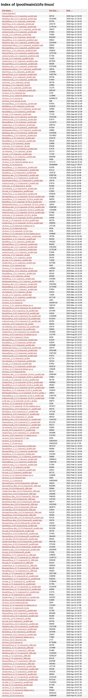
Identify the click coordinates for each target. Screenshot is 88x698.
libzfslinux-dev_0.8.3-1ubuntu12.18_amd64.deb (21, 316)
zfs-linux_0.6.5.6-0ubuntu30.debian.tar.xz (19, 600)
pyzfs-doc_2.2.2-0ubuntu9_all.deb (16, 358)
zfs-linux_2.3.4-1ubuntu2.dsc (14, 159)
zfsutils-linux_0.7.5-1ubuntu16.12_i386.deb (19, 565)
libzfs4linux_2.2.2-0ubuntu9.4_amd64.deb (19, 173)
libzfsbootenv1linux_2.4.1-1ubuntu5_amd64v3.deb (22, 45)
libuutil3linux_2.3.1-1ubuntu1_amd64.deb (19, 273)
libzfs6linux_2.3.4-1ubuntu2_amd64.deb (18, 138)
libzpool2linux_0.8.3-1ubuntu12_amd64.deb (20, 613)
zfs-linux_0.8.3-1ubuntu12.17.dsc (15, 438)
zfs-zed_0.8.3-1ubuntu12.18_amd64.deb (18, 329)
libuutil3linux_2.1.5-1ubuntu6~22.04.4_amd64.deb (22, 385)
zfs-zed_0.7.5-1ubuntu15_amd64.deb (17, 685)
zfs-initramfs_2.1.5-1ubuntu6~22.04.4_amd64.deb (22, 377)
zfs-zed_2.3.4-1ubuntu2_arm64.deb (16, 114)
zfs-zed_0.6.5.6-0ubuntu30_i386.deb (17, 488)
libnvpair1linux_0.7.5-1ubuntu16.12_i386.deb (20, 568)
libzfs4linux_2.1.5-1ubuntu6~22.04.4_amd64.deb (22, 390)
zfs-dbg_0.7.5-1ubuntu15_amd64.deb (17, 682)
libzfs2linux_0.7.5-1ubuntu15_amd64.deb (19, 666)
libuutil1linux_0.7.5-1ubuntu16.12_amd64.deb (20, 592)
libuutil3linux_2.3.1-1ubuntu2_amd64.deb (19, 239)
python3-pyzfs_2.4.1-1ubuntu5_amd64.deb (19, 80)
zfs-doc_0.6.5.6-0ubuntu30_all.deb (16, 552)
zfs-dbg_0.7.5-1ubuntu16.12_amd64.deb (18, 581)
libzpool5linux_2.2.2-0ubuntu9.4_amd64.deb (20, 178)
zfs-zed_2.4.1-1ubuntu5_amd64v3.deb (18, 59)
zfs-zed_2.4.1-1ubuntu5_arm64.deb (16, 35)
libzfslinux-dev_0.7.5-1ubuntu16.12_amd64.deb (21, 587)
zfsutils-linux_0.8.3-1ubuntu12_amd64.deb (19, 629)
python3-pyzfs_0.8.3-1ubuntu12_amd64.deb (20, 616)
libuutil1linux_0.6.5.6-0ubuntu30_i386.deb (19, 515)
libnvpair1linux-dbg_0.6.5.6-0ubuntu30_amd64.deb (23, 518)
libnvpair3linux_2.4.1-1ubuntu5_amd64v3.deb (20, 48)
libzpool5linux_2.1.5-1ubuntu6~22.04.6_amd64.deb (23, 210)
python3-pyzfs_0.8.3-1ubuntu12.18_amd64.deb (21, 321)
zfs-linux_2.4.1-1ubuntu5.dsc (14, 93)
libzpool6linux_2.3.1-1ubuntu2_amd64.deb (19, 250)
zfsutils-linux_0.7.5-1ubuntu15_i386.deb (18, 664)
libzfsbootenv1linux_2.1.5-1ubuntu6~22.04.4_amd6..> (24, 393)
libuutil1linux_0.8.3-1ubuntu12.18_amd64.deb (20, 313)
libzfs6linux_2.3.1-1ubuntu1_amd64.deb (18, 279)
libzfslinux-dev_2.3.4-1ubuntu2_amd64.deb (19, 133)
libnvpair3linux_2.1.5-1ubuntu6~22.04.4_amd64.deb (23, 388)
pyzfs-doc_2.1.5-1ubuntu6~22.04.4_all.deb (19, 401)
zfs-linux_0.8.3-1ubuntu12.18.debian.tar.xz (19, 334)
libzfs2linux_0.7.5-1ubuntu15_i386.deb (18, 648)
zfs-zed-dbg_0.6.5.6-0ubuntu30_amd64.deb (20, 539)
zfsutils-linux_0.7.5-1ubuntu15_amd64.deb (19, 672)
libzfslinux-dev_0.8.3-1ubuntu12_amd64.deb (20, 626)
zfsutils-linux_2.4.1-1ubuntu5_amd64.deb (19, 90)
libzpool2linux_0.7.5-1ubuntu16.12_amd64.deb (21, 579)
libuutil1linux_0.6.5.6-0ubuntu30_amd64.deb (20, 534)
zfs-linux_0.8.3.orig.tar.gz (12, 642)
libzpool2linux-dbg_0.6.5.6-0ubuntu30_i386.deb (21, 486)
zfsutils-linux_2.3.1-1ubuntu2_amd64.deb (19, 263)
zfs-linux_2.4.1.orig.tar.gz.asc (14, 101)
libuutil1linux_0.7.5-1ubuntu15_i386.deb (18, 650)
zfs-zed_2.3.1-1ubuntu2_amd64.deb (17, 260)
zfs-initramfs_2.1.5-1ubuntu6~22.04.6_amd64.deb (22, 218)
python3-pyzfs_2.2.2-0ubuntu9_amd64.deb (19, 356)
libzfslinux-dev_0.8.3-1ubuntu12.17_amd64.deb (21, 419)
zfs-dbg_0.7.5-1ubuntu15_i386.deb (16, 656)
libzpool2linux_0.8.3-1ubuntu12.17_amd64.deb (21, 422)
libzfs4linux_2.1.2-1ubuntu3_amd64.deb (18, 454)
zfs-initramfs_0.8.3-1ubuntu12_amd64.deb (19, 635)
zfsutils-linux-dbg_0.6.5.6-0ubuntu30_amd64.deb (22, 542)
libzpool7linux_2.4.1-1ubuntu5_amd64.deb (19, 74)
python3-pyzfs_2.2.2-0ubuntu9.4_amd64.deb (20, 183)
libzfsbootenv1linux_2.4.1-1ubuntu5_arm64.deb (21, 29)
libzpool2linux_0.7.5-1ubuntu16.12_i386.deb (20, 560)
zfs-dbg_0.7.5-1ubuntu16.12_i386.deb (17, 573)
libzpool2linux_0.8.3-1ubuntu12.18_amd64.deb (21, 319)
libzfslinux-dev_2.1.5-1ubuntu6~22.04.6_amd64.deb (23, 207)
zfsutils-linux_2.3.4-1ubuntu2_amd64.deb (19, 157)
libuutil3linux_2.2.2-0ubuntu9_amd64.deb (19, 343)
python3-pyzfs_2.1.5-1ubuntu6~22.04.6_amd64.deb (23, 212)
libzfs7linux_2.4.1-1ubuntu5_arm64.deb (18, 24)
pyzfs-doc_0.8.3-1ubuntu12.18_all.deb (17, 324)
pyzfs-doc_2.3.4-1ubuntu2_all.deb (16, 146)
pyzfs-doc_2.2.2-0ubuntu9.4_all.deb (16, 186)
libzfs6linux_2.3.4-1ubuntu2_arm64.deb (18, 106)
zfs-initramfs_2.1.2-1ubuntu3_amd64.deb (19, 470)
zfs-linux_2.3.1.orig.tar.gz (12, 303)
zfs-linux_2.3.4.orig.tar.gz (12, 165)
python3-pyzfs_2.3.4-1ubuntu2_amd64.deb (19, 149)
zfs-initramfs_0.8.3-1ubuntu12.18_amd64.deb (20, 327)
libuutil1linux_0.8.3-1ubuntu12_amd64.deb (19, 611)
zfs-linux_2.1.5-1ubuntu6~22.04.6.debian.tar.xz (21, 234)
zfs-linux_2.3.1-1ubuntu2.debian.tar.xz (17, 268)
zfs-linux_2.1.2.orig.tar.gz (12, 481)
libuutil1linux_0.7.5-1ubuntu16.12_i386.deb (19, 571)
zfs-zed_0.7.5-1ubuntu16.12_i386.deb (17, 563)
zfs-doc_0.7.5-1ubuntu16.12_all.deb (16, 595)
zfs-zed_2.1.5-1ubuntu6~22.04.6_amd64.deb (20, 220)
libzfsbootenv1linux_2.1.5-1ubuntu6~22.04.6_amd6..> (24, 204)
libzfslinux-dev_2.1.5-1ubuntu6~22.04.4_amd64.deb (23, 374)
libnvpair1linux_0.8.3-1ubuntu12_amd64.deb (20, 624)
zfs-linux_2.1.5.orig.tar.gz (12, 443)
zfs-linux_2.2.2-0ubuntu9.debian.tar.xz (17, 369)
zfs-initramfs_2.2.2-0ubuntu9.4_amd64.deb (19, 189)
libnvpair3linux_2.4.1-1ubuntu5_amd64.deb (19, 64)
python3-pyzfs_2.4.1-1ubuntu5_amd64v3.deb (20, 56)
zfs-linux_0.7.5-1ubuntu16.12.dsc (15, 608)
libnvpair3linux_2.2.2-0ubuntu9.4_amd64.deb (20, 170)
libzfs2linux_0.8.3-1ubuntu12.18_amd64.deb (20, 311)
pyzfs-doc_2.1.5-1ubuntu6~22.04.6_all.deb (19, 215)
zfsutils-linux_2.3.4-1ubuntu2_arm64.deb (18, 125)
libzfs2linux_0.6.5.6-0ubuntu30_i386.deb (18, 499)
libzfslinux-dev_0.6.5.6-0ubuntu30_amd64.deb (21, 550)
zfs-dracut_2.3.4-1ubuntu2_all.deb (16, 143)
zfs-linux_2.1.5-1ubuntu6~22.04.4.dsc (17, 404)
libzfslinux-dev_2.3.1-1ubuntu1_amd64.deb (19, 284)
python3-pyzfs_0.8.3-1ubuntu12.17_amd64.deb (21, 425)
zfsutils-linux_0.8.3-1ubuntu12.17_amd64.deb (20, 433)
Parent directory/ (9, 13)
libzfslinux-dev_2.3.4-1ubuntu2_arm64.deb (19, 117)
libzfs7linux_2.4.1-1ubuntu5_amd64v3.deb (19, 51)
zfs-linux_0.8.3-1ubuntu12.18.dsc (15, 337)
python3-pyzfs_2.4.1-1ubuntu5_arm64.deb (19, 32)
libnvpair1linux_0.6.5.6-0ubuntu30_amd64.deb (21, 523)
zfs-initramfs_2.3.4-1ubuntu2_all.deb (17, 151)
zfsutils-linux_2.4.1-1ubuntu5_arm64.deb (18, 37)
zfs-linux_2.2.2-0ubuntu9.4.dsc (14, 228)
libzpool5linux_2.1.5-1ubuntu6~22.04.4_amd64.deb (23, 396)
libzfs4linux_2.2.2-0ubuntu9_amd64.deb (18, 345)
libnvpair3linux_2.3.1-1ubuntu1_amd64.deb (19, 271)
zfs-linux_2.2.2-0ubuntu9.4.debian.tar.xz (18, 226)
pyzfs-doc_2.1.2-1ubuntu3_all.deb (16, 467)
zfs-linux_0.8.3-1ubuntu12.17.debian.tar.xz (19, 435)
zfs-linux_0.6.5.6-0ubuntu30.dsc (15, 603)
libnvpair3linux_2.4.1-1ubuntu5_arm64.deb (19, 16)
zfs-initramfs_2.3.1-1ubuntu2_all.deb (17, 258)
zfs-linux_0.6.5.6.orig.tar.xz (13, 696)
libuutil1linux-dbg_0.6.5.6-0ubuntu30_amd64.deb (22, 520)
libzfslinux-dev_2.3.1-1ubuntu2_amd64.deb (19, 247)
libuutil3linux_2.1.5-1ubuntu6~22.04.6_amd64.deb (22, 199)
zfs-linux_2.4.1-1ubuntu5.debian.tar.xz (17, 96)
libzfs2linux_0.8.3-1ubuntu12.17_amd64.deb (20, 412)
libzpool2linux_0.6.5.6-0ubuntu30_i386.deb (19, 507)
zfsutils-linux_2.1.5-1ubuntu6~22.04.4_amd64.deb (22, 382)
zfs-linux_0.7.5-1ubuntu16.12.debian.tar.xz (19, 605)
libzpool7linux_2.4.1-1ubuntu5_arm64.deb (19, 27)
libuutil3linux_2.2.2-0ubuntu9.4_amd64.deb (19, 167)
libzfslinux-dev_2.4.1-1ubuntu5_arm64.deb (19, 19)
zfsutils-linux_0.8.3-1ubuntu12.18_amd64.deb (20, 332)
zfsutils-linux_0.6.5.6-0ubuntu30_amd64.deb (20, 544)
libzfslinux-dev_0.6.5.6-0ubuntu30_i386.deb (20, 504)
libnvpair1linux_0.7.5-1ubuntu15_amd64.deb (20, 669)
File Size (52, 11)
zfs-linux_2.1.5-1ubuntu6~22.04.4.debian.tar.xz (21, 406)
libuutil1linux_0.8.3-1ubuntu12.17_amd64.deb (20, 414)
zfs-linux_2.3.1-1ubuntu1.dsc (14, 300)
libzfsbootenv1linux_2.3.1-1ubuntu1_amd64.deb (21, 281)
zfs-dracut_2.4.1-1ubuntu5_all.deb (16, 85)
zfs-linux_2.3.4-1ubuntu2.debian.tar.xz (17, 162)
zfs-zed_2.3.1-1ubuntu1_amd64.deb (17, 295)
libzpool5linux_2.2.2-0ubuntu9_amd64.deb (19, 353)
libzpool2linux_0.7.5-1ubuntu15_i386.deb (19, 661)
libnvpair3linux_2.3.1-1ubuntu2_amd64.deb (19, 244)
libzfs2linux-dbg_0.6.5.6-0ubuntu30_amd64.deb (21, 547)
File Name (6, 11)
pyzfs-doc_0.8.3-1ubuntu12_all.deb (16, 618)
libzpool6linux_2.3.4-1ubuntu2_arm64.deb (19, 122)
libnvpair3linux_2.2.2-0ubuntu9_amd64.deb (19, 340)
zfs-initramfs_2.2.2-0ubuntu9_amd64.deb (19, 361)
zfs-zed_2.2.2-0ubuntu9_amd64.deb (17, 364)
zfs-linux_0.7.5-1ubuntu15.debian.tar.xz (18, 690)
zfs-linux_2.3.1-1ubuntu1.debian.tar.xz (17, 305)
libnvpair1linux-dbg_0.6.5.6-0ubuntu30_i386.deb (21, 512)
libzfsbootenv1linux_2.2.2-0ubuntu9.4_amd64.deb (22, 181)
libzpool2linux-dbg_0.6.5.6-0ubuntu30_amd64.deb (22, 528)
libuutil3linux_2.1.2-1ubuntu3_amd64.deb (19, 449)
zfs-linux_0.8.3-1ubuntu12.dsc (14, 640)
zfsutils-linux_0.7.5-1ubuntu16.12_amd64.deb (20, 597)
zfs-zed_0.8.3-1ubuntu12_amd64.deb (17, 621)
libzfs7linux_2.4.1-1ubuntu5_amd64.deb (18, 72)
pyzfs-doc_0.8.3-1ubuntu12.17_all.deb (17, 417)
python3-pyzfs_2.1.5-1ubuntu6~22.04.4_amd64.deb (23, 398)
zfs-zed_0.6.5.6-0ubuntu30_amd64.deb (18, 531)
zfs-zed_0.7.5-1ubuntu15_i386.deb (16, 658)
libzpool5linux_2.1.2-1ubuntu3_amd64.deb (19, 462)
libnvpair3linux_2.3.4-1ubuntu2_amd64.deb (19, 128)
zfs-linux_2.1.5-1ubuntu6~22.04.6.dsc (17, 231)
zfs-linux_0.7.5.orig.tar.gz (12, 693)
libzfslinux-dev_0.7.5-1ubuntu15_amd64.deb (20, 677)
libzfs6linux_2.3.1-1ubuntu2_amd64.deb (18, 242)
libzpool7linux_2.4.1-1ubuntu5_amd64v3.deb (20, 53)
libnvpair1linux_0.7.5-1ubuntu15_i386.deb (19, 645)
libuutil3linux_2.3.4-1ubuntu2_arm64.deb (18, 112)
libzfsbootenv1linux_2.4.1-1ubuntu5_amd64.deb (21, 69)
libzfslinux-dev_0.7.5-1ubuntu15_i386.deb (19, 653)
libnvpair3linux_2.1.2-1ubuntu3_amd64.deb (19, 451)
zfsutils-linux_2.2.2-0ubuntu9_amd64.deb (19, 366)
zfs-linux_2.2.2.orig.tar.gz (12, 441)
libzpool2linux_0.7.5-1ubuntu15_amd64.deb (20, 680)
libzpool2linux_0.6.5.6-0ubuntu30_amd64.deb (20, 536)
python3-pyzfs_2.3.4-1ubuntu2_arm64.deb (19, 120)
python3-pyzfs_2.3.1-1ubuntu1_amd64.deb (19, 289)
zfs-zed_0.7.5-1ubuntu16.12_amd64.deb (18, 584)
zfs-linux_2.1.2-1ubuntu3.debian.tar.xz (17, 475)
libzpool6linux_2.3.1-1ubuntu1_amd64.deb (19, 287)
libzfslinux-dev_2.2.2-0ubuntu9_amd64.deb (19, 350)
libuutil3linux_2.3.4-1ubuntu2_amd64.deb (19, 141)
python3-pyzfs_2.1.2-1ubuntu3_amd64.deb (19, 465)
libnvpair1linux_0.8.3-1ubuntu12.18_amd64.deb (21, 308)
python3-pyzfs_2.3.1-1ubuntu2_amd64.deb (19, 252)
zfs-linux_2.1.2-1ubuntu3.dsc (14, 478)
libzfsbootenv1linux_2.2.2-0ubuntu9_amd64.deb (21, 348)
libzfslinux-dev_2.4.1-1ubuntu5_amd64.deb (19, 66)
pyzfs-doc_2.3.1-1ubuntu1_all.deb (16, 276)
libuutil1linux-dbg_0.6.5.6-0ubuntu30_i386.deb (21, 502)
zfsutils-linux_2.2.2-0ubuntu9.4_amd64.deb (19, 194)
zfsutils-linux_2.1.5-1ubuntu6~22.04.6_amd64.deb (22, 223)
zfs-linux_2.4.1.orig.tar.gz (12, 98)
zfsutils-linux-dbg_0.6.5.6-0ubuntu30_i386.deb (21, 491)
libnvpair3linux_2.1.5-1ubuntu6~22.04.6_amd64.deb (23, 197)
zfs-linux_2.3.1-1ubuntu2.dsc (14, 265)
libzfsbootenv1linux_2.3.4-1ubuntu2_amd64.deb (21, 130)
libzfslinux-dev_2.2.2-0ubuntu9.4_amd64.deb (20, 175)
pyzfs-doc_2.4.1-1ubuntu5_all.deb (16, 82)
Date (68, 11)
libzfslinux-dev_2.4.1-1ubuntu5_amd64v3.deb (20, 43)
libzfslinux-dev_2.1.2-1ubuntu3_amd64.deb (19, 459)
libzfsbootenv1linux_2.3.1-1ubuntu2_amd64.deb (21, 236)
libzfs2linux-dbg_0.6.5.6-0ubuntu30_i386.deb (20, 496)
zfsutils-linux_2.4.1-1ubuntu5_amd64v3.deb (20, 61)
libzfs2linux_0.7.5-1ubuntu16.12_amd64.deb (20, 576)
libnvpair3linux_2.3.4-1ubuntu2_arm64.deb (19, 104)
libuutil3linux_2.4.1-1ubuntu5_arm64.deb (18, 21)
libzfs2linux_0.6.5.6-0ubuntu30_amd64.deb (19, 526)
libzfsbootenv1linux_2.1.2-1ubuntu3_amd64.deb (21, 457)
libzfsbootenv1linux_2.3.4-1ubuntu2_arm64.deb (21, 109)
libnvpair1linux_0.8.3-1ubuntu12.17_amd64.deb (21, 409)
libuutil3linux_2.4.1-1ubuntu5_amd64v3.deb (20, 40)
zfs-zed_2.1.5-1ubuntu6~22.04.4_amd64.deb (20, 380)
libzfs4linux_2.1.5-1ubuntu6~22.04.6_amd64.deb (22, 202)
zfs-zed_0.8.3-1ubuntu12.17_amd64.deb (18, 430)
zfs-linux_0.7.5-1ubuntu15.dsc (14, 687)
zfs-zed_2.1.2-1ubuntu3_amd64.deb (17, 473)
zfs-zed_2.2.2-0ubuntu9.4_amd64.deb (17, 191)
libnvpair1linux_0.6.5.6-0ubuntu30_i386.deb (20, 483)
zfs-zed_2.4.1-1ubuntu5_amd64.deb (17, 88)
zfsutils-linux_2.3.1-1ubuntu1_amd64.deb (19, 297)
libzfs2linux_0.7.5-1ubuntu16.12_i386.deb (19, 555)
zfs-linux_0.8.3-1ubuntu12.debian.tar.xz (18, 637)
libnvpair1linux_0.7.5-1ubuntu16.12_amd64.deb (21, 589)
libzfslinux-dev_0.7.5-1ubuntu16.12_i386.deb (20, 557)
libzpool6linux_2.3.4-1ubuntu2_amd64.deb (19, 135)
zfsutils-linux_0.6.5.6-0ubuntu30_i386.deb (19, 494)
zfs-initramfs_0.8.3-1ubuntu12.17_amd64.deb (20, 427)
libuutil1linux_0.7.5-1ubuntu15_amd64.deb (19, 674)
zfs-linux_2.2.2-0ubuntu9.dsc (14, 372)
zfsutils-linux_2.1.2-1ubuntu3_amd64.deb (19, 446)
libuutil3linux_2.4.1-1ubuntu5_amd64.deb (19, 77)
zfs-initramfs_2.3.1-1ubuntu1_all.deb (17, 292)
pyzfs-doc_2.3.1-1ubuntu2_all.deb (16, 255)
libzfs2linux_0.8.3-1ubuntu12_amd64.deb (19, 632)
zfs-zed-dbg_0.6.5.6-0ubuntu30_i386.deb (19, 510)
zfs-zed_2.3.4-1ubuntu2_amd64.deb (17, 154)
